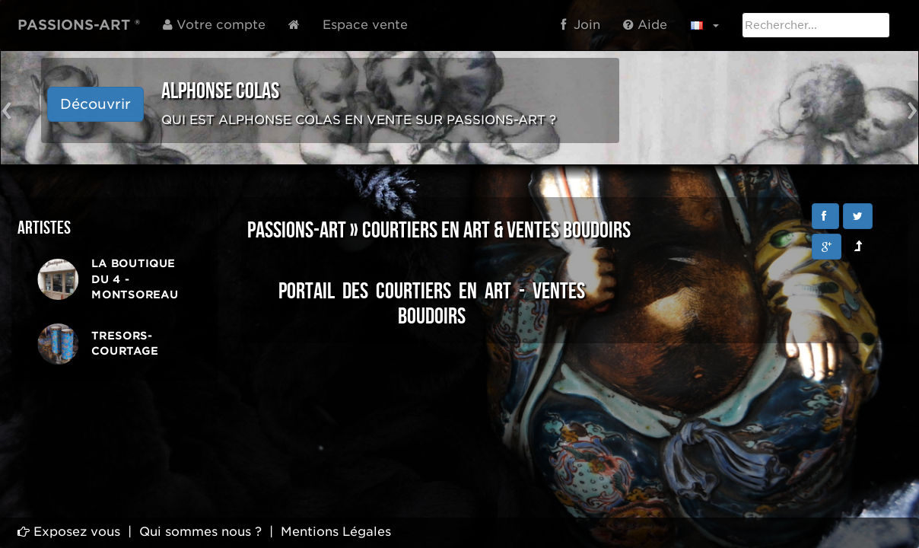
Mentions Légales (336, 531)
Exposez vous (68, 531)
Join (580, 25)
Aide (645, 25)
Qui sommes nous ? (200, 531)
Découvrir (95, 104)
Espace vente (365, 25)
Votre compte (214, 25)
